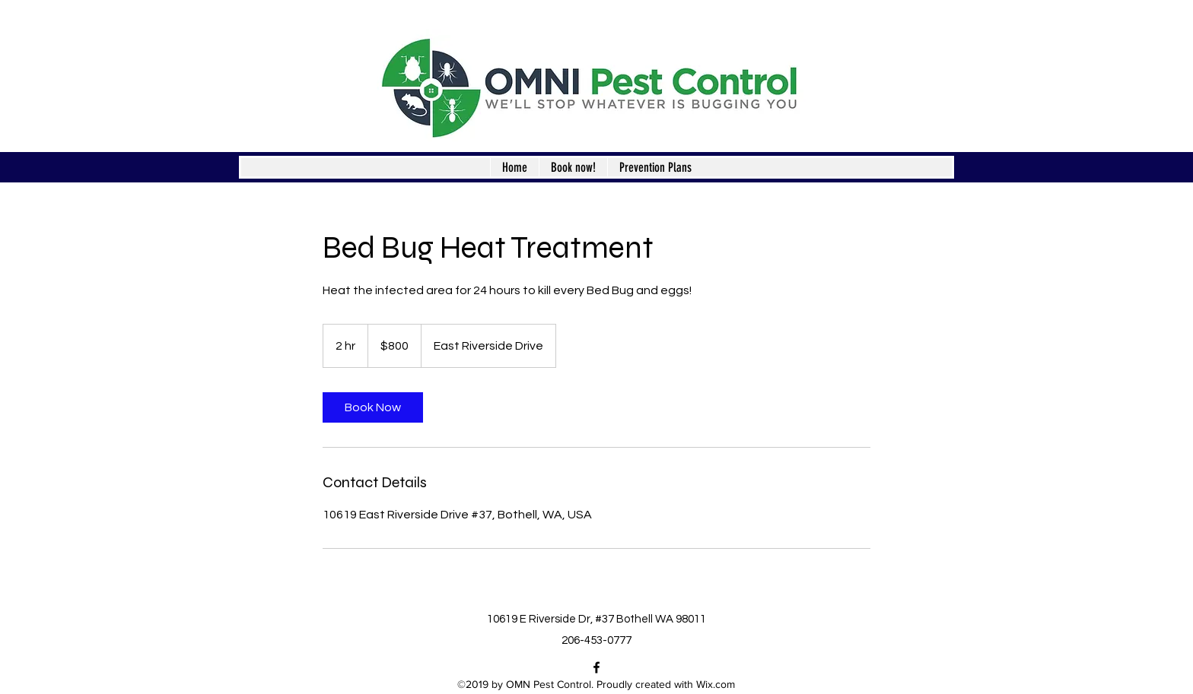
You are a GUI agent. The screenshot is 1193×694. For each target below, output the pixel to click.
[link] (373, 407)
